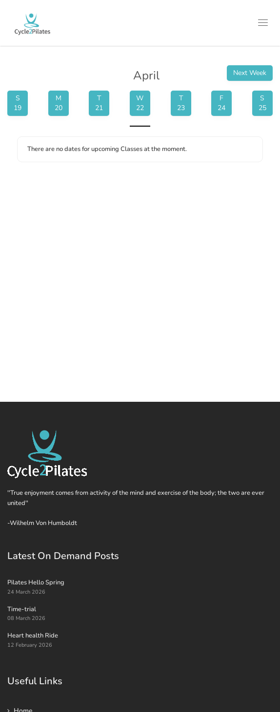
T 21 (99, 103)
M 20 (58, 103)
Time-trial (21, 609)
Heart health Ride (32, 635)
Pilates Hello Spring (35, 582)
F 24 (221, 103)
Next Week (249, 72)
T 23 (181, 103)
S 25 (262, 103)
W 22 (140, 103)
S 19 (17, 103)
